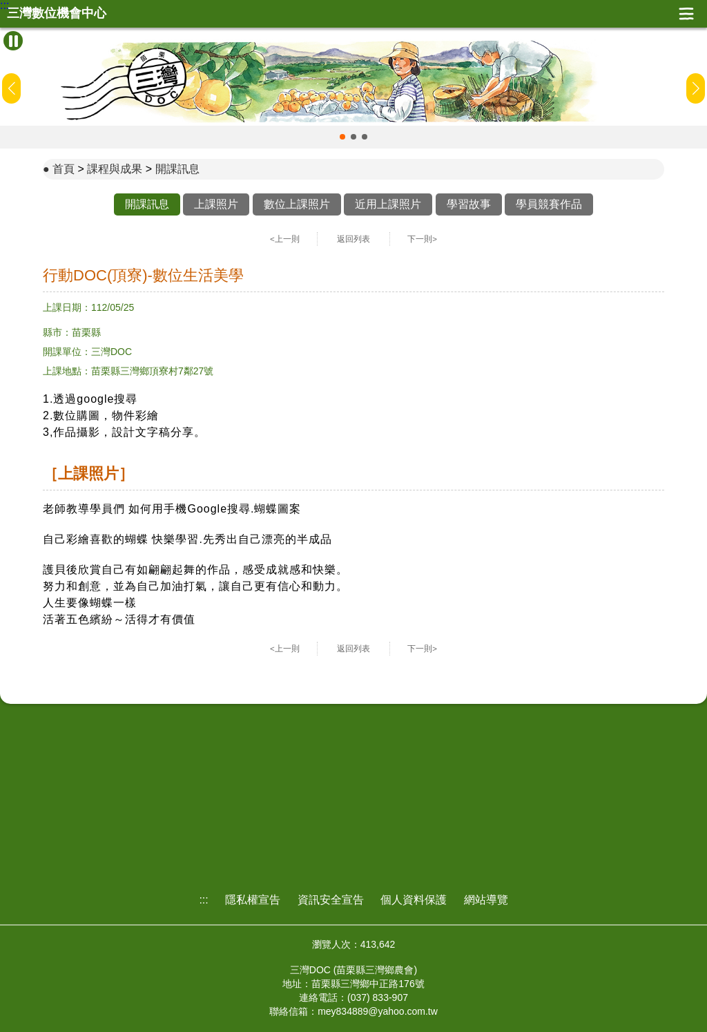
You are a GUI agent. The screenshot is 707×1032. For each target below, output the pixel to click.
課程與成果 (114, 169)
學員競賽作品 (549, 204)
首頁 (63, 169)
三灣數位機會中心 (56, 13)
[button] (342, 137)
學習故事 (469, 204)
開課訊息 (177, 169)
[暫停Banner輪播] (13, 40)
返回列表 (353, 239)
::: (4, 5)
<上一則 (285, 239)
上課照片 (216, 204)
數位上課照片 (297, 204)
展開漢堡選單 (686, 14)
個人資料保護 (413, 900)
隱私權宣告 (252, 900)
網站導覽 (486, 900)
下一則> (422, 239)
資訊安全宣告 (331, 900)
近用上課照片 (388, 204)
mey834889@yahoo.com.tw (378, 1011)
